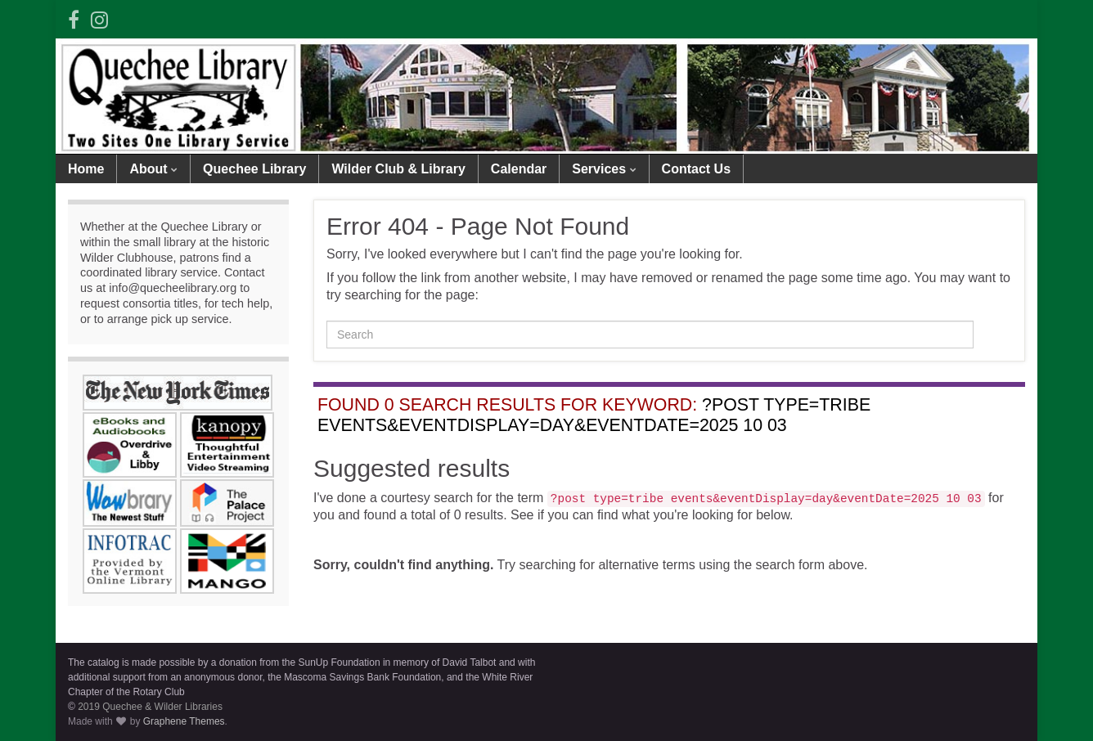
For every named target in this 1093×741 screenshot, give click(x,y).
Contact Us (696, 169)
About (153, 169)
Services (604, 169)
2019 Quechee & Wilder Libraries (150, 706)
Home (86, 169)
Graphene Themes (184, 721)
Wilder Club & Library (398, 169)
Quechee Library (254, 169)
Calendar (518, 169)
